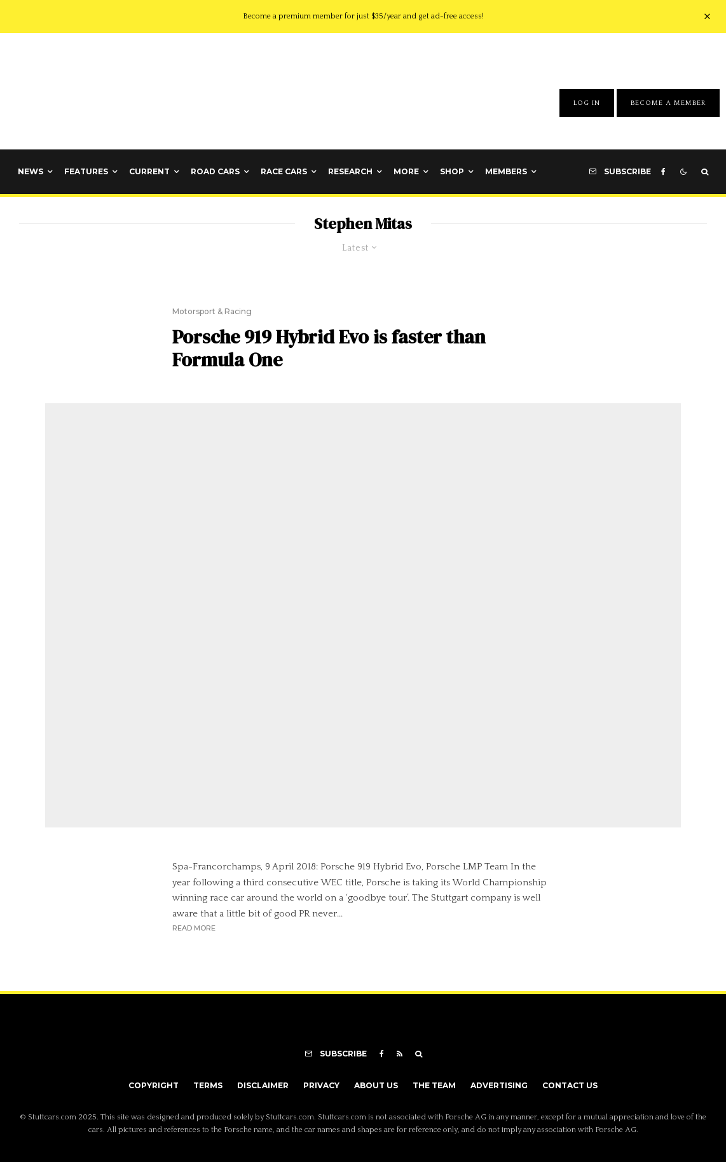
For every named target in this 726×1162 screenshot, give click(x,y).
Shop (452, 171)
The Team (434, 1085)
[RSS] (399, 1054)
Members (506, 171)
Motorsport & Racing (212, 311)
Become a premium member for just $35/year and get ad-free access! (363, 16)
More (406, 171)
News (30, 171)
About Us (376, 1085)
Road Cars (215, 171)
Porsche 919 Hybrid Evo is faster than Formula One (329, 348)
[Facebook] (663, 171)
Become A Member (668, 103)
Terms (208, 1085)
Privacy (321, 1085)
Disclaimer (263, 1085)
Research (350, 171)
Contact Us (570, 1085)
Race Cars (284, 171)
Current (149, 171)
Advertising (499, 1085)
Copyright (153, 1085)
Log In (586, 103)
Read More (194, 927)
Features (86, 171)
